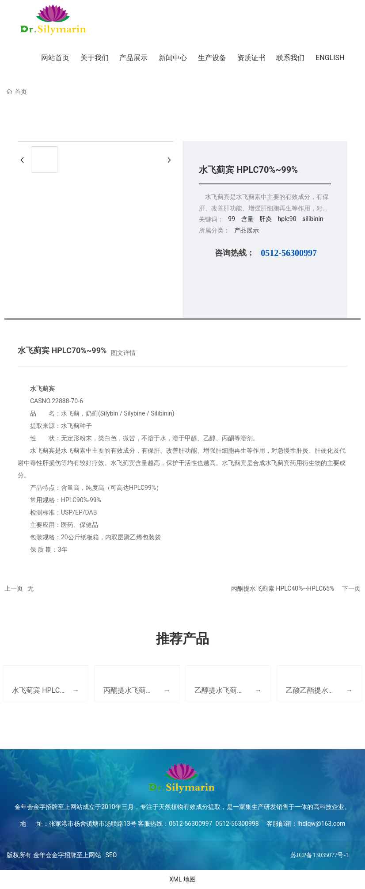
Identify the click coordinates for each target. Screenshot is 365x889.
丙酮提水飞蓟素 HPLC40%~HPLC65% (282, 588)
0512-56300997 (289, 253)
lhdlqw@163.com (321, 823)
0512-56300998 (236, 823)
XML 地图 (182, 879)
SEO (111, 854)
